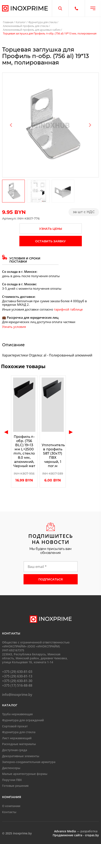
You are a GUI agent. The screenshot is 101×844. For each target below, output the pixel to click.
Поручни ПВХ (12, 780)
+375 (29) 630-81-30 (17, 680)
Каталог (21, 22)
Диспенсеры (11, 768)
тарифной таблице (68, 309)
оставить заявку (50, 241)
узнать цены (50, 229)
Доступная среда (14, 750)
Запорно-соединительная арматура (28, 762)
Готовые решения (15, 786)
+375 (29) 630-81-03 (17, 671)
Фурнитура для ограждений (23, 720)
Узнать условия (14, 327)
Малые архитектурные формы (24, 774)
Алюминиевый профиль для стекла (25, 26)
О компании (11, 806)
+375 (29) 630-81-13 (17, 676)
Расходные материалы (19, 744)
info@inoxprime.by (17, 694)
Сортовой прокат (15, 726)
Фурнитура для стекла (42, 22)
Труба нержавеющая (17, 714)
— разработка (75, 831)
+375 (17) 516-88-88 (17, 685)
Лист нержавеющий (16, 738)
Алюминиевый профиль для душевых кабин (31, 30)
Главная (8, 22)
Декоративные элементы (20, 756)
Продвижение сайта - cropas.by (76, 835)
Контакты (9, 812)
